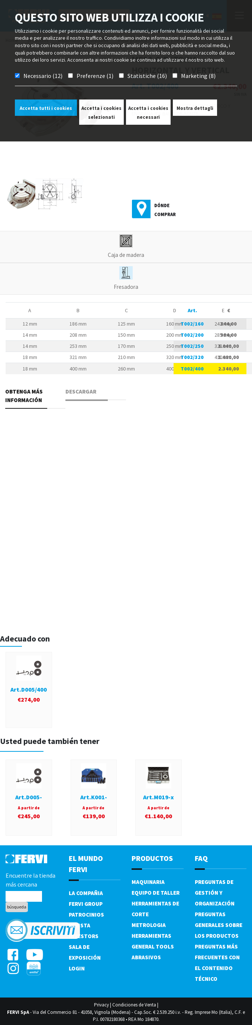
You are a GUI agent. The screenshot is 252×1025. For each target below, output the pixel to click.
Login (77, 968)
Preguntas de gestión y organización (215, 892)
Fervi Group (86, 903)
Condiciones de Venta (134, 1005)
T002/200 (192, 335)
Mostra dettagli (195, 108)
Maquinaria (148, 881)
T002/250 (192, 346)
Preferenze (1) (95, 75)
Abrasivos (146, 957)
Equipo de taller (156, 892)
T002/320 (192, 357)
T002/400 (192, 368)
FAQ (201, 858)
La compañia (86, 893)
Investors (83, 936)
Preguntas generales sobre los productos (218, 925)
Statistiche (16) (147, 75)
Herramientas (151, 935)
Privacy (101, 1005)
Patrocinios (86, 914)
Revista (79, 925)
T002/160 (192, 323)
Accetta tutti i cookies (46, 108)
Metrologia (149, 924)
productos (152, 858)
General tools (153, 946)
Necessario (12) (42, 75)
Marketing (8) (198, 75)
